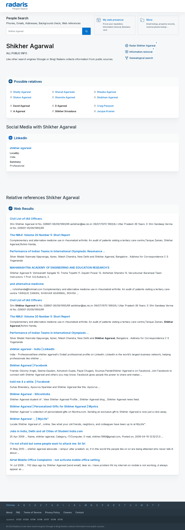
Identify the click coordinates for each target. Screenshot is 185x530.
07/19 (32, 519)
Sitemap (10, 505)
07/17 (46, 519)
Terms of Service (32, 512)
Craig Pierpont (105, 105)
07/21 (18, 519)
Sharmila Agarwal (65, 97)
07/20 (26, 519)
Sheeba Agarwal (106, 91)
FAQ (18, 512)
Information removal (138, 52)
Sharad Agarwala (65, 91)
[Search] (86, 31)
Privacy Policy (52, 512)
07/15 (60, 519)
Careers (67, 512)
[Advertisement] (92, 70)
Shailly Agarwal (22, 91)
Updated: (10, 519)
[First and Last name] (44, 31)
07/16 (53, 519)
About (9, 512)
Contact (79, 512)
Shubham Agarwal (107, 97)
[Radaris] (17, 4)
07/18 (39, 519)
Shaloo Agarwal (22, 97)
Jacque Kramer (106, 111)
